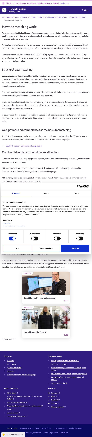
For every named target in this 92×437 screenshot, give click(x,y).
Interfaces (64, 433)
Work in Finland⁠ (13, 413)
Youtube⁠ (55, 403)
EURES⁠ (10, 409)
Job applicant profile (14, 368)
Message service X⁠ (58, 407)
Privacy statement (60, 428)
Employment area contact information (65, 361)
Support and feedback (59, 383)
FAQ (37, 428)
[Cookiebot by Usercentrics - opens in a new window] (78, 186)
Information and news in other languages (21, 375)
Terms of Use (46, 428)
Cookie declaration (76, 428)
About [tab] (76, 194)
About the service (26, 428)
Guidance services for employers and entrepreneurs (69, 374)
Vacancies (10, 371)
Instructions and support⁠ (10, 17)
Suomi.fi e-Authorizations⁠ (17, 416)
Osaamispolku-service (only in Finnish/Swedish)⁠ (25, 406)
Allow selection (45, 248)
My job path (11, 364)
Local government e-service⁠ (18, 402)
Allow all (75, 248)
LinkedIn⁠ (55, 396)
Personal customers (29, 17)
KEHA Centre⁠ (12, 393)
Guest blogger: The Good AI (35, 332)
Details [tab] (46, 194)
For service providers (51, 433)
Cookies (6, 223)
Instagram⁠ (55, 393)
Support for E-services (59, 364)
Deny (17, 248)
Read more (64, 3)
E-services (10, 361)
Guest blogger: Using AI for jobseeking (39, 298)
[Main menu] (86, 10)
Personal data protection (14, 226)
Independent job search (77, 17)
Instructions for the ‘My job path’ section (52, 17)
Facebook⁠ (55, 400)
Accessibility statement (32, 433)
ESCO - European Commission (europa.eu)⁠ (24, 146)
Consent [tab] (16, 194)
